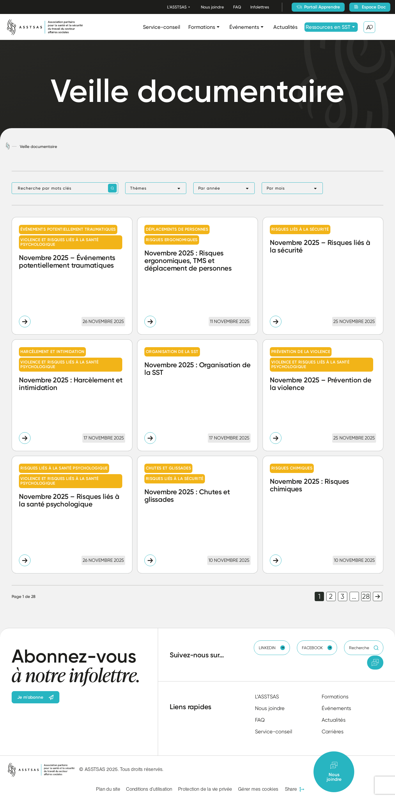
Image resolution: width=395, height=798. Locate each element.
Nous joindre (212, 7)
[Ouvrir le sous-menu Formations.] (218, 27)
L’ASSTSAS (177, 7)
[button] (155, 188)
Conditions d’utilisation (149, 789)
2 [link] (331, 596)
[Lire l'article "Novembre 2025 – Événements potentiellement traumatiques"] (72, 276)
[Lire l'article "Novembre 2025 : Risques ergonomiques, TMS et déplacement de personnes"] (197, 276)
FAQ (237, 7)
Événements (244, 27)
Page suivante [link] (377, 596)
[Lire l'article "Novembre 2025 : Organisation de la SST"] (197, 395)
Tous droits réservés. (141, 769)
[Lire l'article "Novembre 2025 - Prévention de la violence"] (323, 395)
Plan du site (108, 789)
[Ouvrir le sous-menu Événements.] (262, 27)
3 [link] (342, 596)
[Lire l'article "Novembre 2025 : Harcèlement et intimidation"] (72, 395)
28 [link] (366, 596)
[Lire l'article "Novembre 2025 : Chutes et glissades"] (197, 514)
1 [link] (319, 596)
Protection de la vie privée (205, 789)
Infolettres (259, 7)
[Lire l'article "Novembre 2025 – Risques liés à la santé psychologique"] (72, 514)
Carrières (332, 731)
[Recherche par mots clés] (65, 188)
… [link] (354, 596)
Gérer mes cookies (258, 789)
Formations (201, 27)
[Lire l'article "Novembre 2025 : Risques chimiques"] (323, 514)
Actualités (285, 27)
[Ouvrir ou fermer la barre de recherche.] (384, 27)
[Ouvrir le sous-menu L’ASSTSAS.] (189, 7)
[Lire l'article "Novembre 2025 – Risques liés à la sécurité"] (323, 276)
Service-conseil (161, 27)
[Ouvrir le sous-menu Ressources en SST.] (353, 27)
